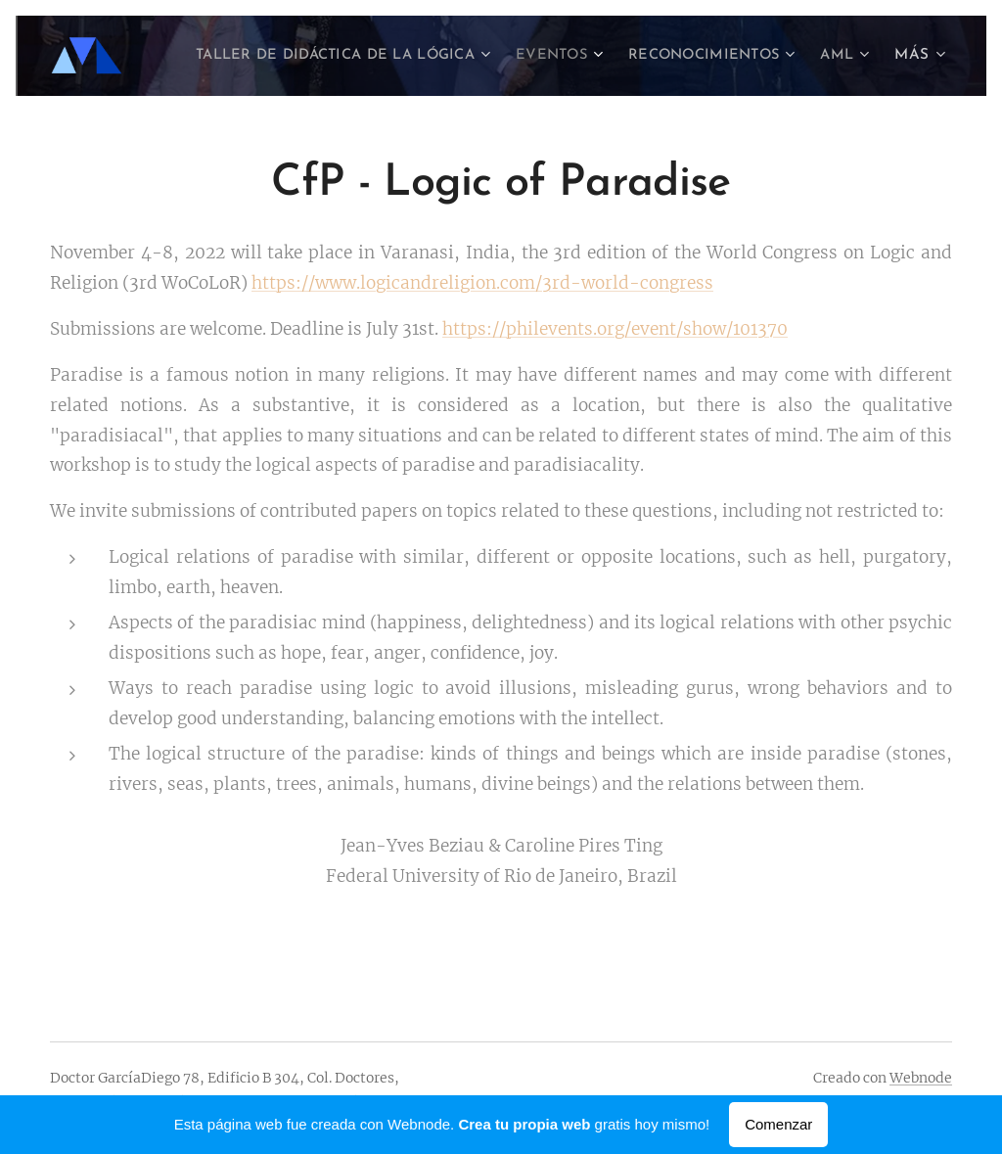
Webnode (920, 1077)
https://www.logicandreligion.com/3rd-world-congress (482, 283)
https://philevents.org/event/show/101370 (615, 329)
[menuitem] (385, 55)
